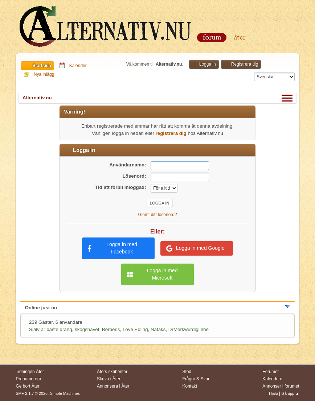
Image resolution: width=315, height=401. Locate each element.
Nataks (158, 329)
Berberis (111, 329)
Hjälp (273, 393)
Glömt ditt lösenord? (157, 214)
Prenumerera (28, 378)
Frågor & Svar (196, 378)
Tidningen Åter (30, 371)
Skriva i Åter (108, 378)
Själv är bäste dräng (50, 329)
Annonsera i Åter (113, 386)
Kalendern (272, 378)
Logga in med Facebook (112, 248)
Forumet (270, 371)
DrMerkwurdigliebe (188, 329)
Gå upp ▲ (290, 393)
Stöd (187, 371)
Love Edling (135, 329)
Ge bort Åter (27, 386)
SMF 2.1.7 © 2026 (32, 393)
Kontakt (190, 386)
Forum (211, 37)
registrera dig (171, 133)
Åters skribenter (112, 371)
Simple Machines (65, 393)
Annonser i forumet (280, 386)
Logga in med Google (195, 248)
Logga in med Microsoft (152, 274)
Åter (240, 37)
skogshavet (87, 329)
